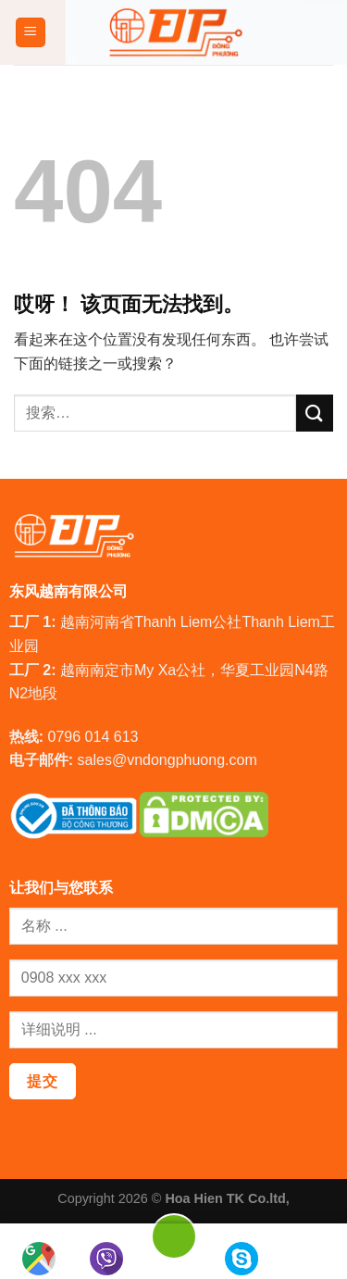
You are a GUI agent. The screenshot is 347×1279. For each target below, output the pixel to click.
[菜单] (31, 33)
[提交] (314, 413)
